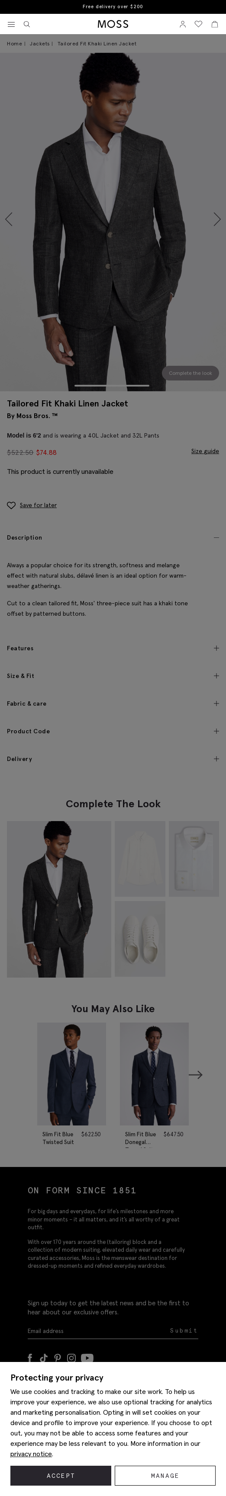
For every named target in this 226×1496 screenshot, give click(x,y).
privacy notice (31, 1453)
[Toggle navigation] (11, 24)
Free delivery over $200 (113, 6)
